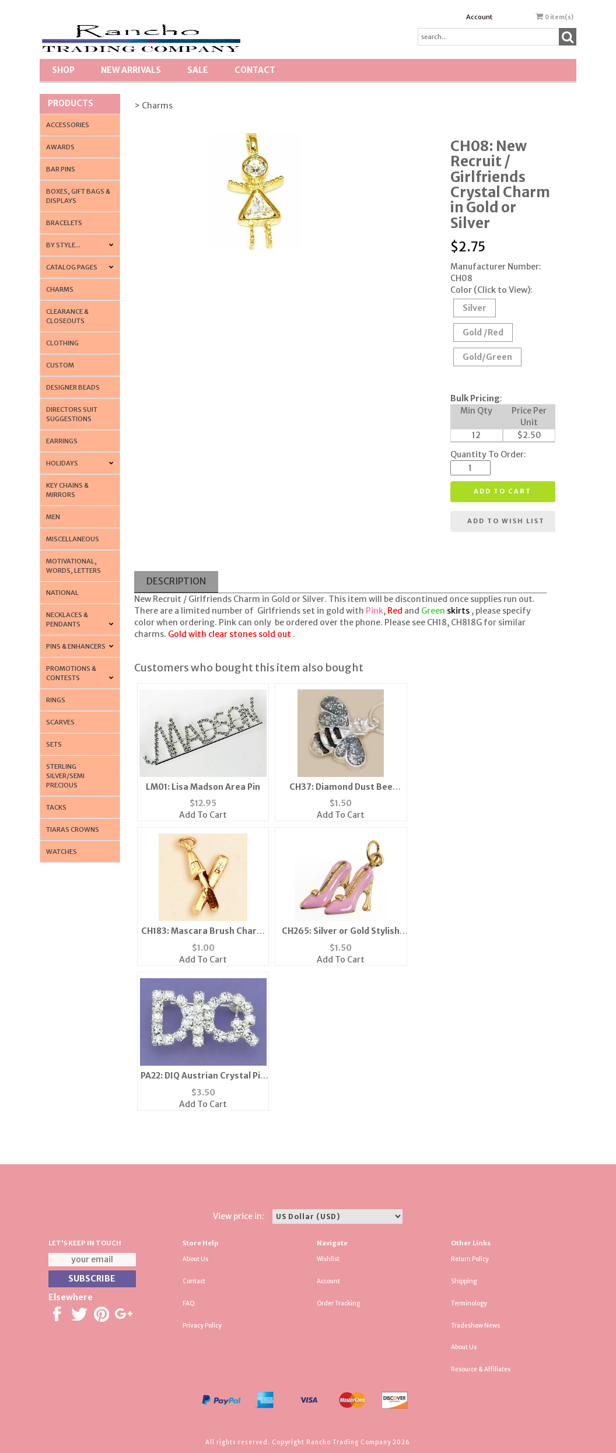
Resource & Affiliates (480, 1369)
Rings (55, 700)
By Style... (63, 245)
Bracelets (64, 223)
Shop (63, 70)
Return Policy (470, 1259)
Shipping (464, 1281)
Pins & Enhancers (76, 646)
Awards (60, 147)
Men (53, 517)
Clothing (62, 343)
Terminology (469, 1303)
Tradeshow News (475, 1325)
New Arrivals (131, 70)
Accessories (67, 125)
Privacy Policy (202, 1325)
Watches (61, 852)
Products (70, 103)
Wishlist (328, 1259)
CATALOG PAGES (71, 267)
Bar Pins (60, 169)
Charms (60, 289)
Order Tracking (338, 1303)
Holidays (62, 463)
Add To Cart (203, 815)
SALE (197, 70)
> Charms (153, 105)
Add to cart (502, 491)
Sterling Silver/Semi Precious (65, 775)
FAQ (189, 1303)
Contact (255, 70)
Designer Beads (73, 387)
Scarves (60, 722)
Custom (60, 365)
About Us (195, 1259)
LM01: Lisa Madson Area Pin (203, 787)
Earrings (62, 441)
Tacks (56, 807)
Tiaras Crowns (72, 829)
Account (479, 17)
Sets (54, 744)
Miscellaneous (72, 539)
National (62, 593)
